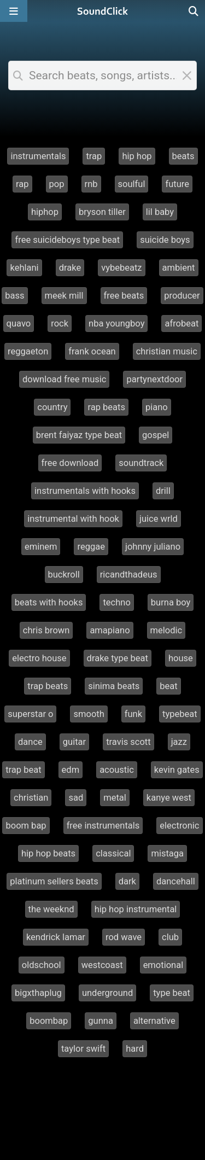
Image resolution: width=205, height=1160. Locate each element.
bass (14, 295)
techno (116, 602)
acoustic (116, 770)
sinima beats (113, 686)
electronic (179, 825)
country (52, 407)
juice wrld (158, 519)
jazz (179, 742)
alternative (154, 1021)
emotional (163, 965)
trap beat (23, 770)
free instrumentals (103, 825)
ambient (178, 268)
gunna (100, 1021)
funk (133, 714)
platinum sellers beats (54, 881)
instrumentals (38, 156)
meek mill (64, 295)
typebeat (179, 714)
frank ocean (91, 351)
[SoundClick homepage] (102, 11)
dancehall (175, 881)
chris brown (46, 630)
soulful (131, 184)
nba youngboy (116, 323)
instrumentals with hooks (85, 491)
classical (113, 853)
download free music (64, 379)
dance (30, 742)
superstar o (30, 714)
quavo (19, 323)
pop (57, 184)
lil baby (160, 212)
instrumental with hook (73, 519)
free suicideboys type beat (67, 240)
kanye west (169, 797)
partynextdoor (154, 379)
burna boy (171, 602)
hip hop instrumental (136, 909)
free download (70, 463)
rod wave (124, 937)
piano (156, 407)
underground (107, 993)
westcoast (102, 965)
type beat (171, 993)
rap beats (106, 407)
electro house (39, 658)
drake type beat (117, 658)
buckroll (64, 574)
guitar (74, 742)
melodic (166, 630)
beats (183, 156)
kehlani (24, 268)
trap (94, 156)
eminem (41, 546)
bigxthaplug (38, 993)
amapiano (110, 630)
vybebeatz (121, 268)
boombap (49, 1021)
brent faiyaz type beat (79, 435)
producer (182, 295)
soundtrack (141, 463)
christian (31, 797)
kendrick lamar (55, 937)
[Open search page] (194, 11)
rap (22, 184)
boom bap (25, 825)
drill (163, 491)
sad (75, 797)
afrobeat (181, 323)
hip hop (136, 156)
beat (168, 686)
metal (114, 797)
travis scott (128, 742)
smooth (88, 714)
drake (70, 268)
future (177, 184)
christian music (166, 351)
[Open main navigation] (13, 11)
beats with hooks (49, 602)
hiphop (44, 212)
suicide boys (165, 240)
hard (135, 1049)
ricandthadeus (128, 574)
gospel (155, 435)
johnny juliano (152, 546)
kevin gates (177, 770)
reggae (90, 546)
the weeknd (51, 909)
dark (127, 881)
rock (59, 323)
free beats (124, 295)
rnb (91, 184)
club (170, 937)
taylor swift (83, 1049)
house (180, 658)
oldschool (41, 965)
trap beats (47, 686)
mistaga (167, 853)
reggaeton (28, 351)
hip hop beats (48, 853)
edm (71, 770)
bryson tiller (102, 212)
